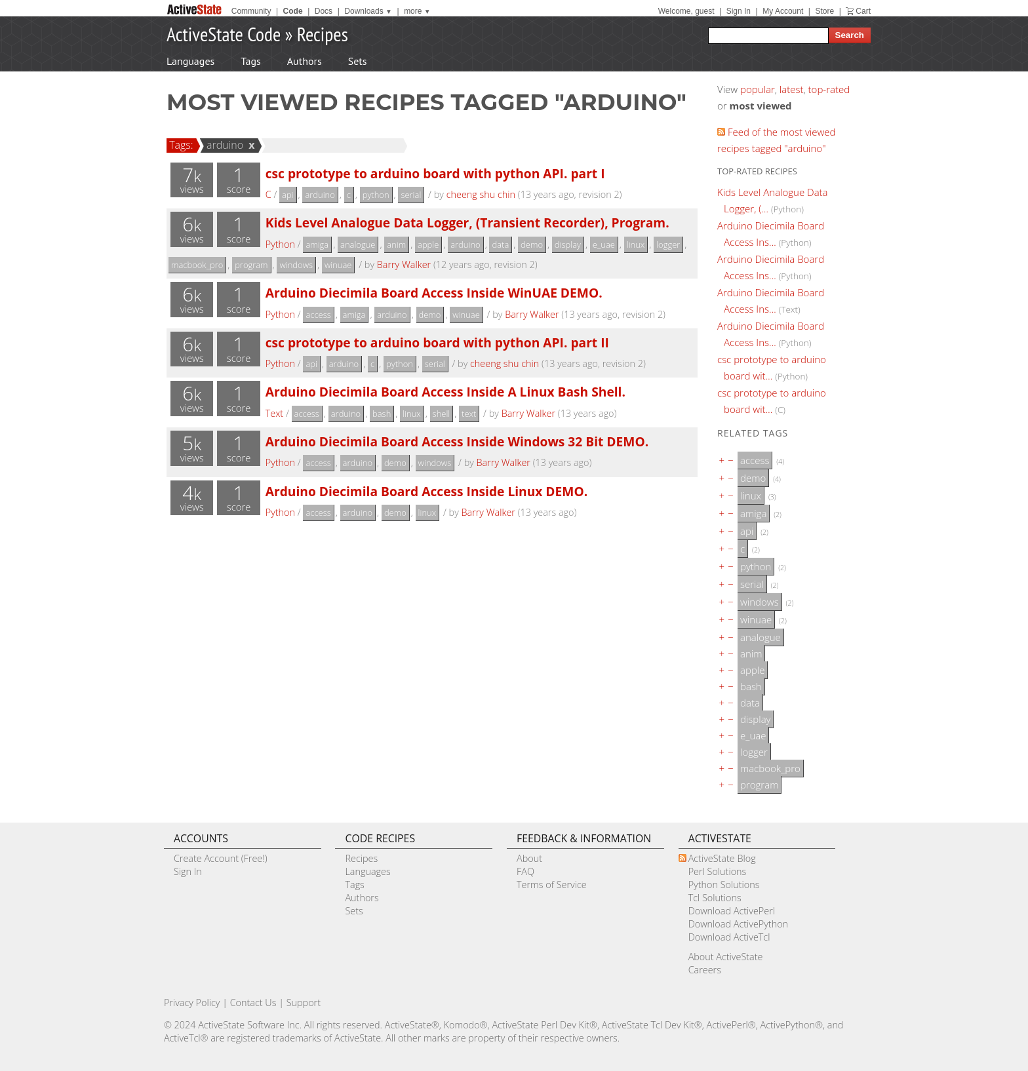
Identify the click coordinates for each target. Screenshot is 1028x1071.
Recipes (322, 34)
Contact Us (253, 1002)
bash (381, 413)
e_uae (604, 244)
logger (668, 244)
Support (304, 1002)
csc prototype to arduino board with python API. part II (437, 342)
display (568, 244)
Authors (304, 61)
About (529, 858)
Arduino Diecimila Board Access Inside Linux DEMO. (426, 491)
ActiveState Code (224, 34)
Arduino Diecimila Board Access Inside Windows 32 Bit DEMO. (457, 441)
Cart (863, 11)
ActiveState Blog (722, 858)
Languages (190, 61)
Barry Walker (404, 264)
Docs (323, 11)
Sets (357, 61)
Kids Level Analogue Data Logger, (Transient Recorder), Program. (467, 222)
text (469, 413)
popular (757, 89)
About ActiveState (725, 956)
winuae (338, 265)
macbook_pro (197, 265)
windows (296, 265)
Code (293, 11)
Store (824, 11)
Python (280, 244)
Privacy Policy (192, 1002)
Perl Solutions (717, 871)
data (500, 244)
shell (441, 413)
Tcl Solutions (714, 897)
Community (251, 11)
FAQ (525, 871)
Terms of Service (552, 884)
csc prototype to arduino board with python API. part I (435, 173)
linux (636, 244)
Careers (704, 970)
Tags (250, 61)
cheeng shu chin (480, 194)
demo (532, 244)
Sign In (738, 11)
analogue (357, 244)
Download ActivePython (738, 924)
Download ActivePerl (731, 911)
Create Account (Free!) (220, 858)
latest (792, 89)
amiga (317, 244)
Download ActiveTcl (729, 937)
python (376, 195)
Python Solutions (724, 884)
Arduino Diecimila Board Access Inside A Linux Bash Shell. (445, 391)
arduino (223, 145)
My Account (782, 11)
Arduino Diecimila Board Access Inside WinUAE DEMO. (434, 293)
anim (396, 244)
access (318, 315)
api (288, 195)
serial (411, 195)
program (251, 265)
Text (274, 413)
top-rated (829, 89)
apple (428, 244)
